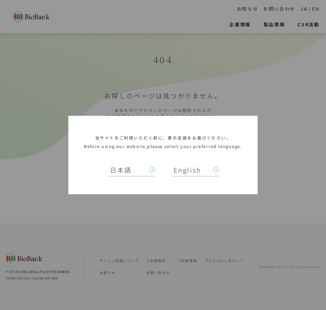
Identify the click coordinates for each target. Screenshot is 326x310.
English (188, 169)
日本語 (121, 169)
